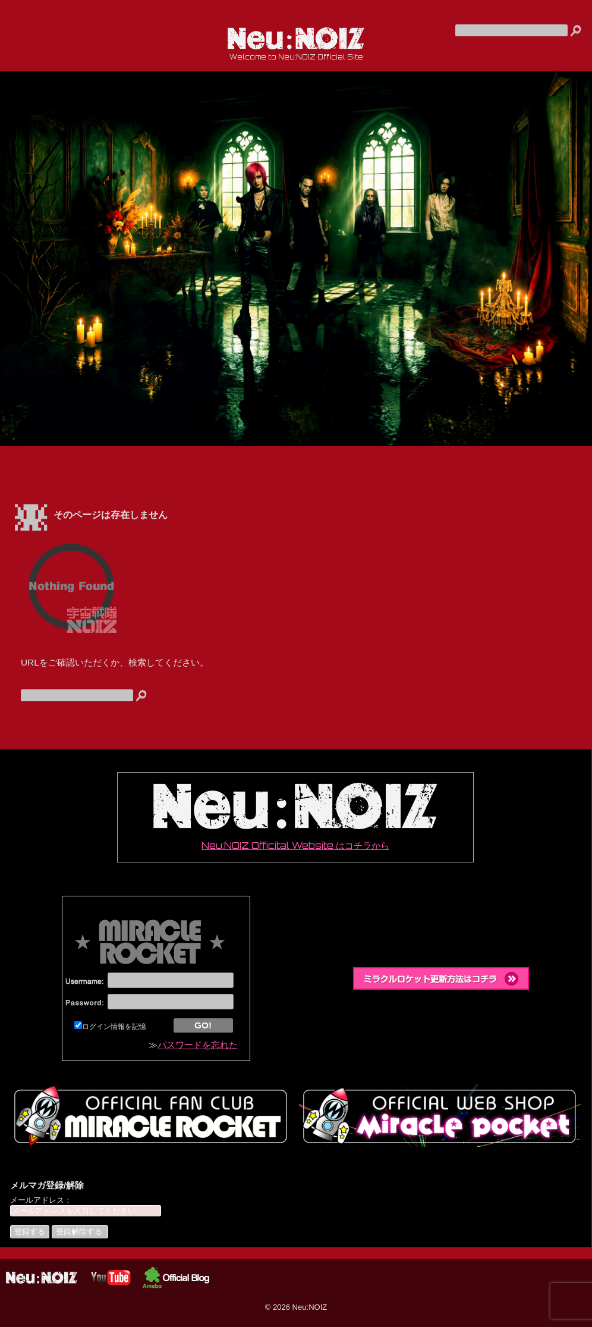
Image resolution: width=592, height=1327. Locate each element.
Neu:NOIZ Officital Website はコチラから (295, 817)
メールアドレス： (41, 1200)
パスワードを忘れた (198, 1045)
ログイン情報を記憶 (110, 1026)
